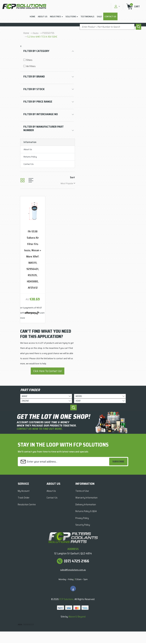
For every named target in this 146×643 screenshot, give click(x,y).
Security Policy (82, 525)
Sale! (99, 16)
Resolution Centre (27, 504)
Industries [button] (55, 16)
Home (32, 16)
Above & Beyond (76, 617)
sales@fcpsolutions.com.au (73, 569)
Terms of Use (82, 491)
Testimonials (87, 16)
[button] (116, 6)
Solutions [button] (70, 16)
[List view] (30, 180)
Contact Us (110, 16)
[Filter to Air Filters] (48, 66)
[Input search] (107, 27)
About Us (42, 16)
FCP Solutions (66, 599)
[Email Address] (64, 461)
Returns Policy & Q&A (86, 511)
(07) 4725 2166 (76, 561)
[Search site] (138, 27)
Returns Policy (30, 156)
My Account (23, 491)
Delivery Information (85, 504)
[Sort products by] (68, 183)
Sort (72, 177)
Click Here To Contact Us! (47, 371)
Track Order (23, 498)
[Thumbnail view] (22, 180)
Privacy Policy (82, 518)
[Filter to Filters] (48, 60)
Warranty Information (86, 498)
